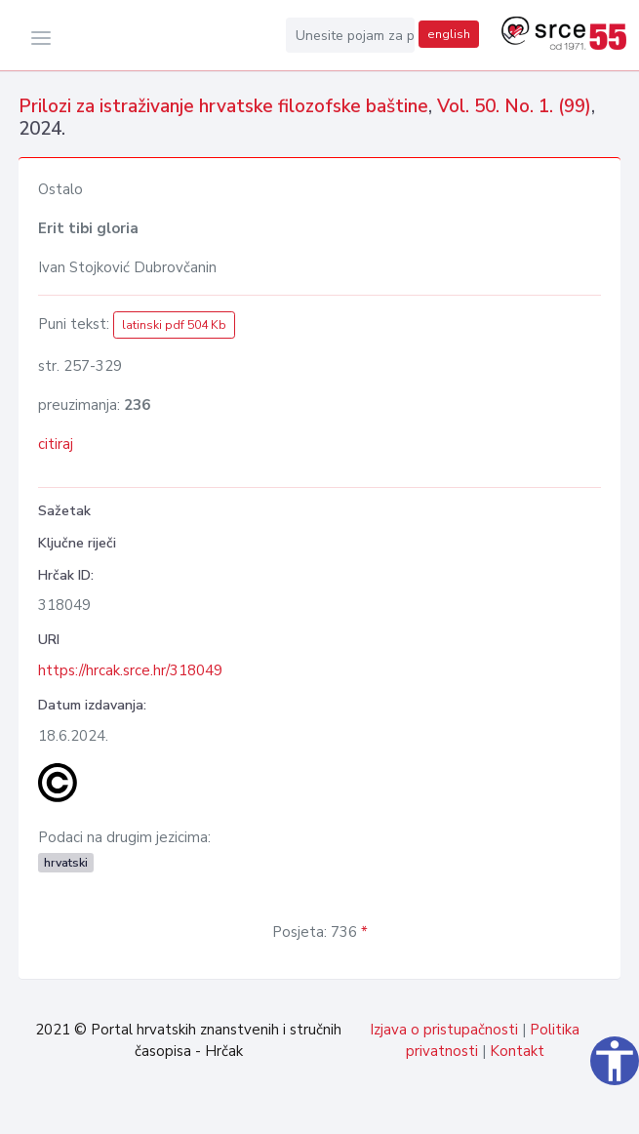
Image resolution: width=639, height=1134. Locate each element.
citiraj (55, 444)
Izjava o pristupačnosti (444, 1029)
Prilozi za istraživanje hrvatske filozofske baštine (223, 106)
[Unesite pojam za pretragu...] (350, 35)
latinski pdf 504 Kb (174, 325)
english (448, 34)
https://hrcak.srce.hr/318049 (130, 670)
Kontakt (517, 1051)
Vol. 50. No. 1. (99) (514, 106)
